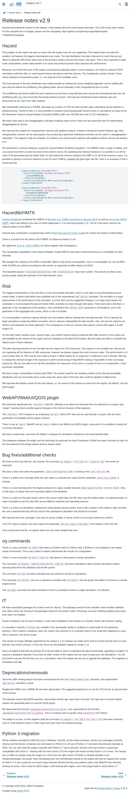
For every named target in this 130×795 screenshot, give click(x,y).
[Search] (120, 4)
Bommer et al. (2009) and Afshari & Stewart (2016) (73, 219)
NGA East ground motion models (69, 233)
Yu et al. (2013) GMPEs (28, 245)
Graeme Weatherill (11, 219)
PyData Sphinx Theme (109, 788)
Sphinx (20, 791)
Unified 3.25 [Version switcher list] (32, 3)
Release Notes (15, 13)
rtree (20, 97)
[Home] (4, 12)
